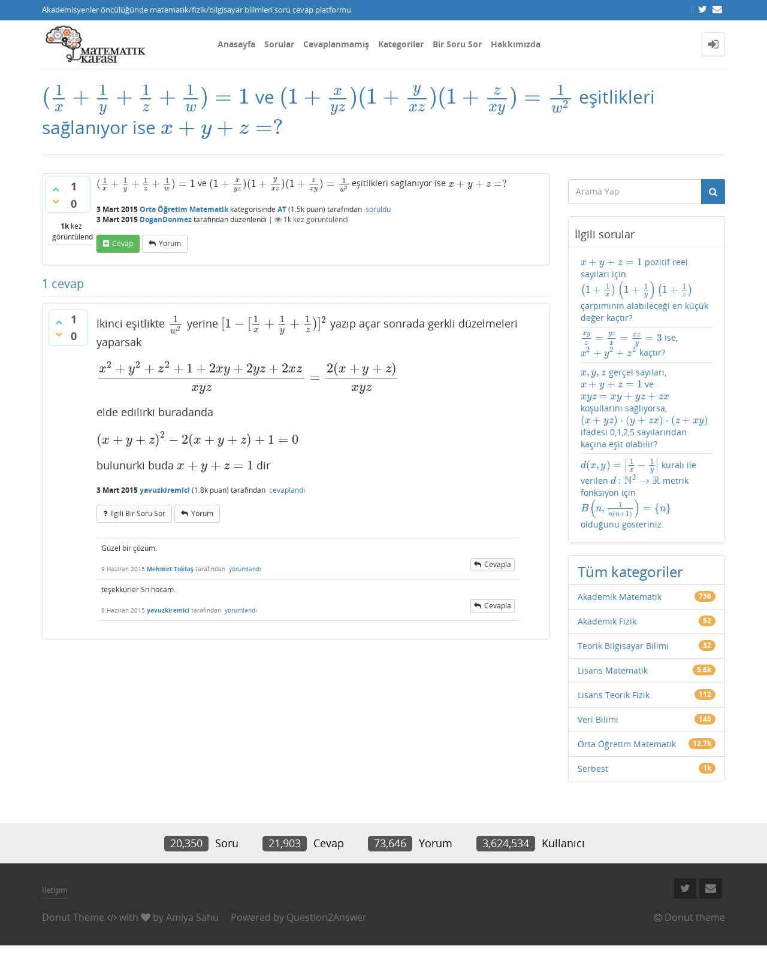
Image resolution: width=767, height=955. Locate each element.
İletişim (55, 889)
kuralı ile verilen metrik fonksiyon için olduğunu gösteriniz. (638, 493)
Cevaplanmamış (336, 44)
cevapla (497, 564)
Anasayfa (236, 44)
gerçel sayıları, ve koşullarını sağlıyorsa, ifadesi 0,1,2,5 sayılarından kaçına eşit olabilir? (645, 408)
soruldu (378, 209)
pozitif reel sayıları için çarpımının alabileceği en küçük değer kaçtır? (644, 289)
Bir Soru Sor (457, 44)
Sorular (279, 44)
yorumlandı (245, 569)
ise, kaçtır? (629, 345)
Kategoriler (401, 44)
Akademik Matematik (620, 596)
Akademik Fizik (607, 621)
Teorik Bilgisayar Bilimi (623, 645)
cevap (122, 243)
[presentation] (146, 96)
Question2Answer (326, 917)
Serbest (593, 768)
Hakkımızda (515, 44)
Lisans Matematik (613, 670)
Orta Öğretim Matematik (184, 209)
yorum (170, 243)
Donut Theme (73, 917)
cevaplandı (287, 490)
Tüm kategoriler (630, 571)
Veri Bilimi (598, 719)
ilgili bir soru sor (137, 513)
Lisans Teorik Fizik (614, 695)
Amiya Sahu (192, 917)
